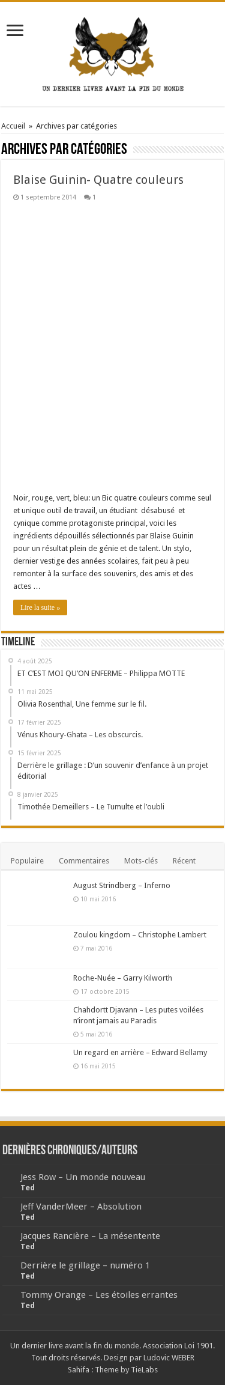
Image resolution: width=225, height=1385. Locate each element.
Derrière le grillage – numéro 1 (85, 1265)
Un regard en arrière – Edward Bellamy (140, 1052)
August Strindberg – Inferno (121, 885)
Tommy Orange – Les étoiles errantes (99, 1294)
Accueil (13, 125)
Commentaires (84, 860)
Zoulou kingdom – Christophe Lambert (139, 934)
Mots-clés (141, 860)
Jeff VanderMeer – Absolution (81, 1206)
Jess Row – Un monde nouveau (82, 1177)
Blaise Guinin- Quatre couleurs (98, 179)
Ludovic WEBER (168, 1357)
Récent (184, 860)
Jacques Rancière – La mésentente (90, 1236)
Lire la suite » (40, 607)
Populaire (27, 860)
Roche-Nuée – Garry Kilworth (122, 977)
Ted (27, 1187)
